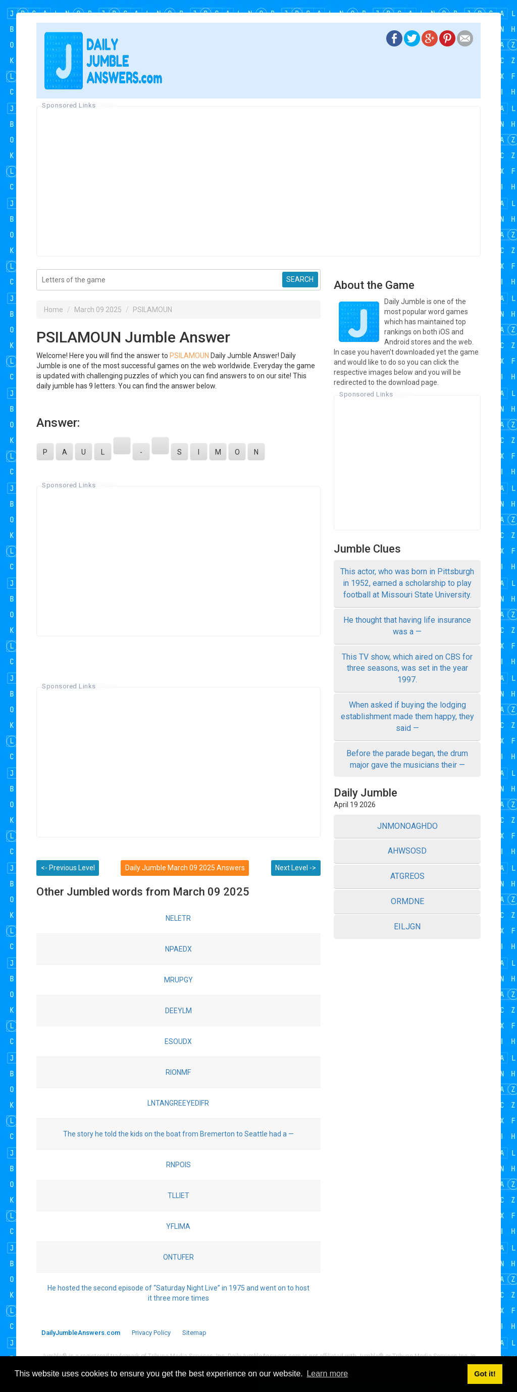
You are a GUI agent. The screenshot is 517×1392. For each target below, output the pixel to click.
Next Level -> (295, 868)
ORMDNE (407, 901)
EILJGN (407, 926)
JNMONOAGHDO (407, 826)
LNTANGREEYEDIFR (178, 1103)
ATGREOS (407, 876)
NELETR (178, 918)
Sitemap (194, 1332)
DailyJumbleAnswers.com (80, 1332)
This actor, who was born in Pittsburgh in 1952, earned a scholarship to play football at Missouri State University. (407, 583)
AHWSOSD (407, 851)
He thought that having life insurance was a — (407, 625)
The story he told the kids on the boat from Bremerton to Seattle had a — (178, 1134)
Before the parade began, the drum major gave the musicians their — (407, 759)
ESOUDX (178, 1041)
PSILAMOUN (152, 310)
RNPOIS (178, 1165)
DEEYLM (178, 1011)
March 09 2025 (98, 310)
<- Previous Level (68, 868)
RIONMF (178, 1072)
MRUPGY (178, 980)
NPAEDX (178, 949)
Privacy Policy (151, 1332)
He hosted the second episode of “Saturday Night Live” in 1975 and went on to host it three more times (178, 1293)
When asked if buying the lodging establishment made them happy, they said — (407, 716)
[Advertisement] (258, 181)
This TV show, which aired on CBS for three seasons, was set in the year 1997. (407, 668)
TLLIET (178, 1195)
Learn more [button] (327, 1373)
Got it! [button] (484, 1374)
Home (53, 310)
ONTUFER (178, 1257)
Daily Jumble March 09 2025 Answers (185, 868)
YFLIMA (178, 1226)
